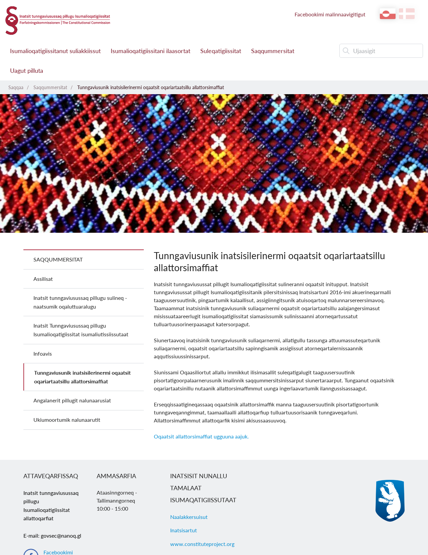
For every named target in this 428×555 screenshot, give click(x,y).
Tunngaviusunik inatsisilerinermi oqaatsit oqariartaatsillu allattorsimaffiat (150, 87)
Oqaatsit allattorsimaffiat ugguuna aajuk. (201, 436)
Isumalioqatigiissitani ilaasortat (150, 50)
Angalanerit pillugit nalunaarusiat (72, 400)
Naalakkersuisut (189, 517)
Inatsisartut (183, 530)
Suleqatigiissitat (220, 50)
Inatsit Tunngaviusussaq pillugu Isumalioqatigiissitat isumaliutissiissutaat (80, 329)
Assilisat (43, 278)
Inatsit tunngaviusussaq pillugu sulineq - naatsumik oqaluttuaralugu (80, 302)
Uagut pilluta (26, 70)
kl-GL (388, 13)
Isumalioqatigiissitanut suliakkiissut (55, 50)
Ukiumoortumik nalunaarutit (66, 419)
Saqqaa (15, 87)
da (407, 13)
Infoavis (42, 353)
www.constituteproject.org (202, 544)
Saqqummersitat (272, 50)
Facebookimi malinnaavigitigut (330, 14)
